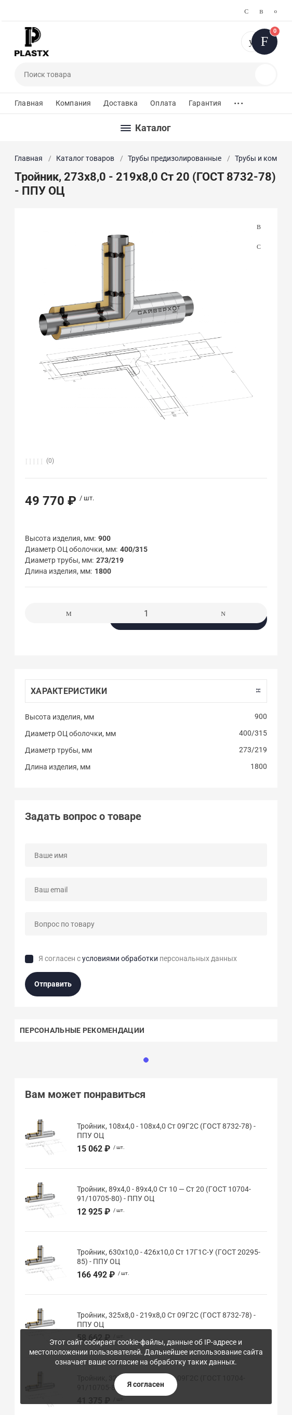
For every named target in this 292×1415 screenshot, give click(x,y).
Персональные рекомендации (82, 1030)
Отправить (53, 984)
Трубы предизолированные (174, 158)
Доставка (120, 103)
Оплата (163, 103)
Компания (73, 103)
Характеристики (69, 691)
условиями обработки (120, 958)
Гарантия (205, 103)
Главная (29, 103)
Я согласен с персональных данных (137, 958)
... (238, 101)
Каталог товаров (85, 158)
